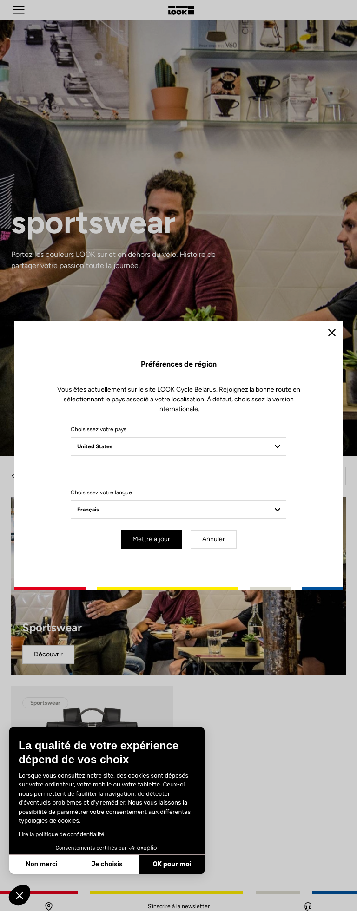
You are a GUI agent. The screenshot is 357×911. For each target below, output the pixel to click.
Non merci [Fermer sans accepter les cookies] (41, 864)
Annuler (213, 539)
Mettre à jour (151, 539)
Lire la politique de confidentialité (61, 834)
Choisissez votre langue (101, 492)
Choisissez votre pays (98, 429)
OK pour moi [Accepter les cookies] (172, 864)
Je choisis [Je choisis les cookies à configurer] (107, 864)
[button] (19, 895)
